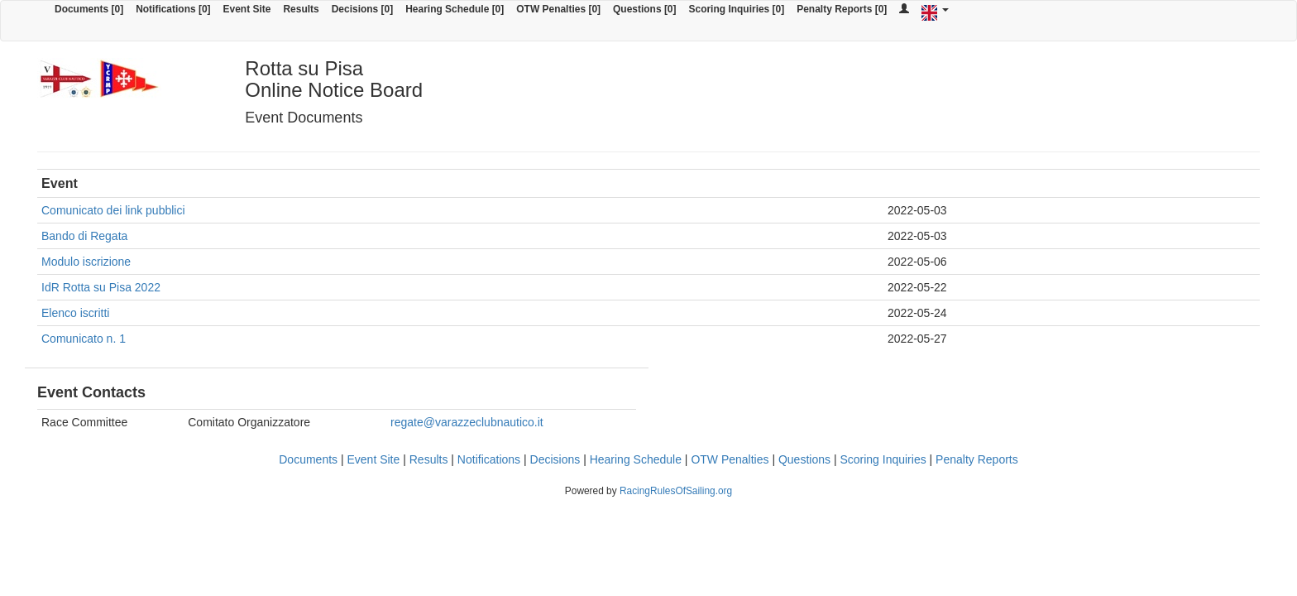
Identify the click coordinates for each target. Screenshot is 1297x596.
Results (300, 9)
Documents (308, 459)
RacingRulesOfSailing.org (676, 491)
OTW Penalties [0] (558, 9)
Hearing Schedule (636, 459)
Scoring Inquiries (883, 459)
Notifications (488, 459)
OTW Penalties (729, 459)
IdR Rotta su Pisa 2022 (100, 287)
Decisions (555, 459)
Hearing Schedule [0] (454, 9)
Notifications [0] (173, 9)
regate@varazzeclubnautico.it (466, 422)
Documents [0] (89, 9)
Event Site (247, 9)
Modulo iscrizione (86, 261)
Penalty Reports (977, 459)
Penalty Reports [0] (842, 9)
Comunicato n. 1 (83, 338)
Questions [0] (644, 9)
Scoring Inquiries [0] (737, 9)
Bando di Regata (84, 236)
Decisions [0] (363, 9)
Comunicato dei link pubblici (113, 210)
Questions (804, 459)
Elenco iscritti (75, 313)
